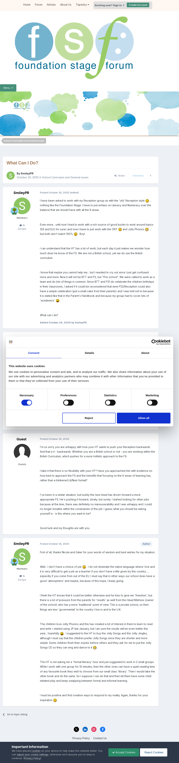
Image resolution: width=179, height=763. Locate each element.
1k (22, 225)
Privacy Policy (81, 738)
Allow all (143, 418)
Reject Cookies (153, 752)
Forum (38, 4)
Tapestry (82, 4)
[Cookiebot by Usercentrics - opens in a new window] (154, 342)
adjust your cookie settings (32, 754)
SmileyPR (27, 173)
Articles (51, 4)
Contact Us (100, 738)
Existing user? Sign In (109, 5)
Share (119, 175)
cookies (36, 750)
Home (26, 4)
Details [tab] (89, 352)
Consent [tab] (33, 352)
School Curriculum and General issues (65, 177)
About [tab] (145, 352)
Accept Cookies (123, 752)
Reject (89, 418)
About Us (65, 4)
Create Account (138, 4)
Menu (8, 87)
